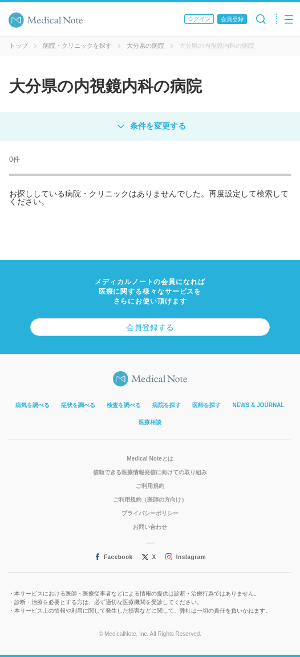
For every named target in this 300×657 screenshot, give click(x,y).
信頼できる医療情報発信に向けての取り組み (150, 472)
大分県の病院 (145, 45)
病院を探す (166, 405)
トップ (18, 45)
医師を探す (206, 405)
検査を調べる (124, 405)
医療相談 (150, 422)
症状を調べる (78, 405)
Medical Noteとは (150, 458)
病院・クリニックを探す (77, 45)
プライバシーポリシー (150, 513)
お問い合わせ (150, 527)
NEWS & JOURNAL (258, 405)
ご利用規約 (150, 486)
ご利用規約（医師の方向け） (150, 499)
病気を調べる (32, 405)
